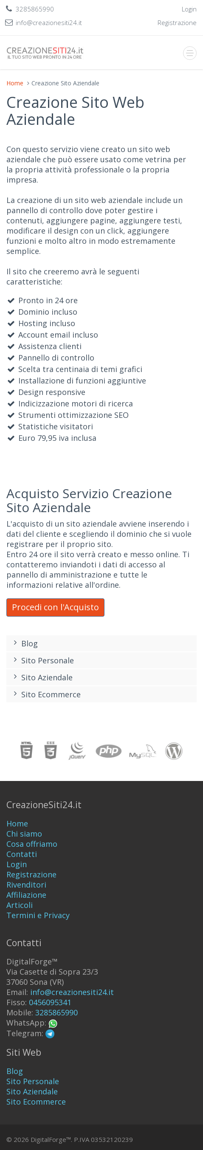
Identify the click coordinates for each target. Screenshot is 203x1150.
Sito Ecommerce (46, 694)
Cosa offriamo (31, 844)
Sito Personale (42, 660)
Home (14, 83)
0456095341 (50, 1002)
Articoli (19, 905)
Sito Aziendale (42, 677)
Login (16, 864)
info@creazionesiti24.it (72, 992)
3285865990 (56, 1012)
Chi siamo (24, 834)
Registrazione (31, 874)
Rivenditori (26, 884)
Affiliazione (26, 895)
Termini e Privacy (38, 915)
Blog (24, 643)
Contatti (21, 854)
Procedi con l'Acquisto (55, 607)
